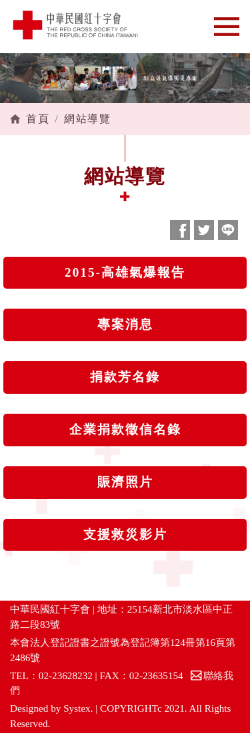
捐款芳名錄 (125, 377)
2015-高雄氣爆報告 (125, 272)
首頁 (37, 118)
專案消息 (125, 324)
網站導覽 (87, 118)
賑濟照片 (125, 482)
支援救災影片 (125, 534)
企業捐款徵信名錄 (125, 429)
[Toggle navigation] (226, 26)
